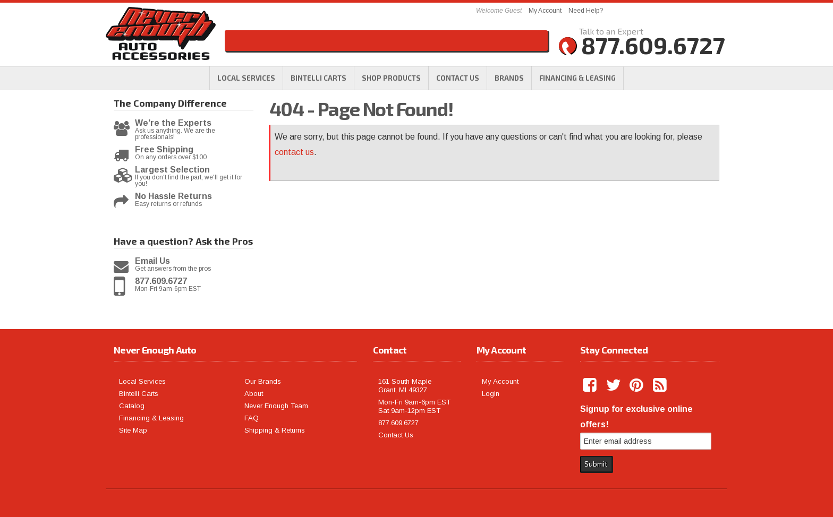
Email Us (152, 261)
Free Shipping (164, 149)
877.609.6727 (161, 281)
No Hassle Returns (173, 196)
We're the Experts (173, 123)
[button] (391, 78)
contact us (294, 152)
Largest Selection (172, 170)
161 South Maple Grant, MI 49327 (404, 385)
